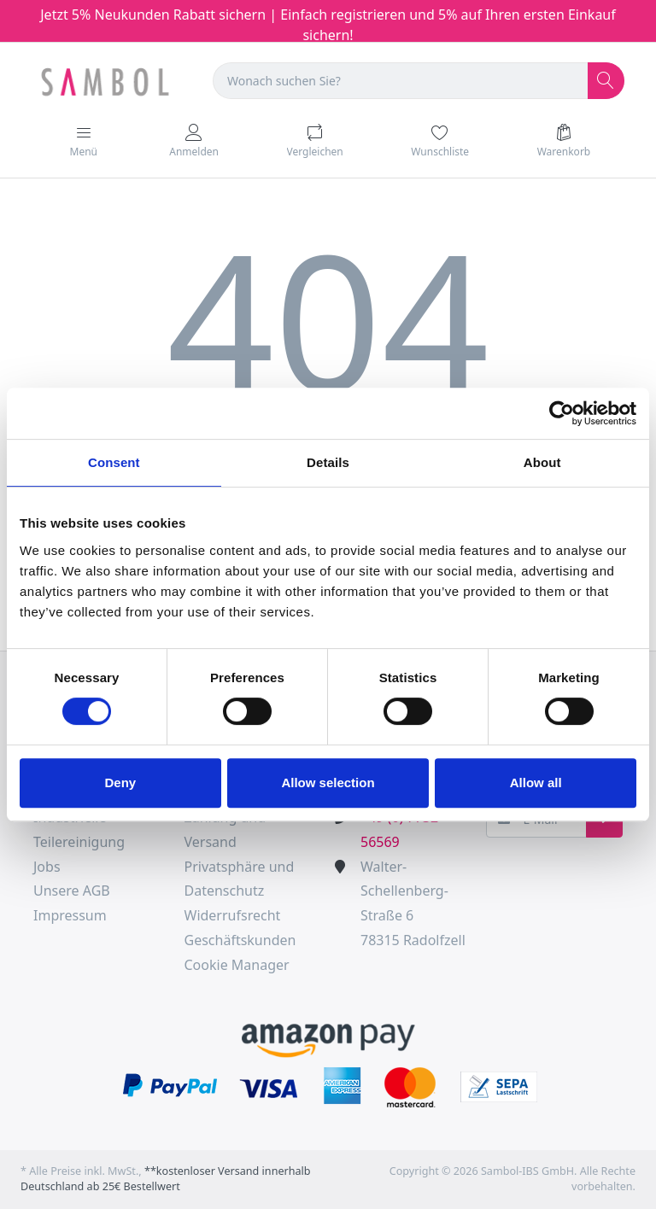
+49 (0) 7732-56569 (401, 829)
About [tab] (542, 462)
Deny (120, 782)
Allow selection (327, 782)
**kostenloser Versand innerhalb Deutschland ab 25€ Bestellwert (165, 1179)
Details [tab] (328, 462)
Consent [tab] (114, 462)
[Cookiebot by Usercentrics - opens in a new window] (561, 413)
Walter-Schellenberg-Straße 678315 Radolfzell (413, 903)
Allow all (536, 782)
